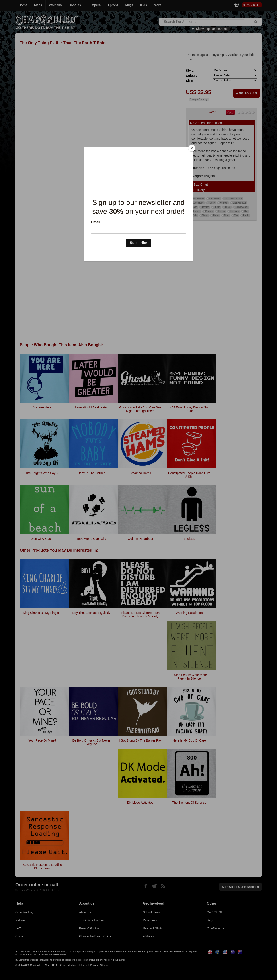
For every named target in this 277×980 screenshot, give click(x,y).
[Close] (191, 148)
